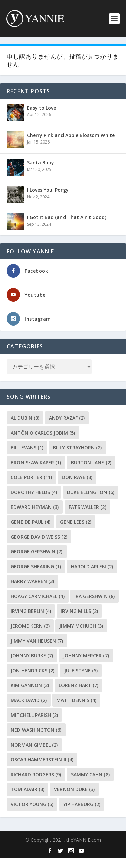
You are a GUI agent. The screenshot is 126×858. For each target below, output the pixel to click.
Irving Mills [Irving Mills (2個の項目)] (79, 611)
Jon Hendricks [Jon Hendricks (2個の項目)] (32, 670)
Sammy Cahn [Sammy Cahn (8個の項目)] (90, 774)
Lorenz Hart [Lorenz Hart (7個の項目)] (78, 685)
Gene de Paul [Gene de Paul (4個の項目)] (30, 522)
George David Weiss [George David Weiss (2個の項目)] (39, 537)
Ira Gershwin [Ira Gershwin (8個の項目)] (94, 596)
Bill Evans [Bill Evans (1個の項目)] (27, 447)
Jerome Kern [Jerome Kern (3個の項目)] (30, 626)
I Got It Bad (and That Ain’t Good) (66, 217)
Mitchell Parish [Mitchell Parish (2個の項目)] (34, 715)
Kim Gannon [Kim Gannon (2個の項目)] (30, 685)
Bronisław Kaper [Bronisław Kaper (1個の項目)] (36, 462)
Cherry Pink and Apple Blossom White (71, 135)
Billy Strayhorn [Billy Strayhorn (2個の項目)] (77, 447)
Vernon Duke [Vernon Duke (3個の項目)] (74, 789)
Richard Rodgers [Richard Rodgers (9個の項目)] (36, 774)
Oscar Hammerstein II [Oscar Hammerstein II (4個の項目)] (42, 759)
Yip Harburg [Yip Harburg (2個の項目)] (81, 804)
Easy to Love (41, 108)
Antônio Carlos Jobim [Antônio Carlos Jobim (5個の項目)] (43, 433)
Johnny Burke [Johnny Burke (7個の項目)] (32, 655)
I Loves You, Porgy (48, 190)
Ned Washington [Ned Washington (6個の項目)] (36, 730)
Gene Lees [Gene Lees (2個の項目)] (75, 522)
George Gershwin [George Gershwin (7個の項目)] (36, 551)
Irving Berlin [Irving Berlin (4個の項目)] (31, 611)
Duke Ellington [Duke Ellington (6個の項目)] (90, 492)
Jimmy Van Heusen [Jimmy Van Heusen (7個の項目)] (37, 641)
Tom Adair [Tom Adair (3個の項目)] (27, 789)
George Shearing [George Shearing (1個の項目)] (36, 566)
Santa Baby (40, 162)
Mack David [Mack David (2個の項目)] (29, 700)
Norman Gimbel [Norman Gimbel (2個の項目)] (34, 745)
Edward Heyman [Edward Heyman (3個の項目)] (35, 507)
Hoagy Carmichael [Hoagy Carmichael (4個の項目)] (38, 596)
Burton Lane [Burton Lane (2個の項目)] (91, 462)
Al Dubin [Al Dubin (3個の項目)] (25, 418)
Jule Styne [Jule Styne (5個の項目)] (81, 670)
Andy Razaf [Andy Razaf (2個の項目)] (67, 418)
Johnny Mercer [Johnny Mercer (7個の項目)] (86, 655)
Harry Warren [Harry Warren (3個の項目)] (32, 581)
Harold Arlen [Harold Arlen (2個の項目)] (92, 566)
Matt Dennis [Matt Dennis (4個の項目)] (76, 700)
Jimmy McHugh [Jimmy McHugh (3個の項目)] (81, 626)
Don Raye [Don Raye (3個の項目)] (77, 477)
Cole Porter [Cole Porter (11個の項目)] (31, 477)
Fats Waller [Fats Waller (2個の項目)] (87, 507)
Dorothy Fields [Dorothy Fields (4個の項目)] (34, 492)
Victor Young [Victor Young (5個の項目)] (32, 804)
